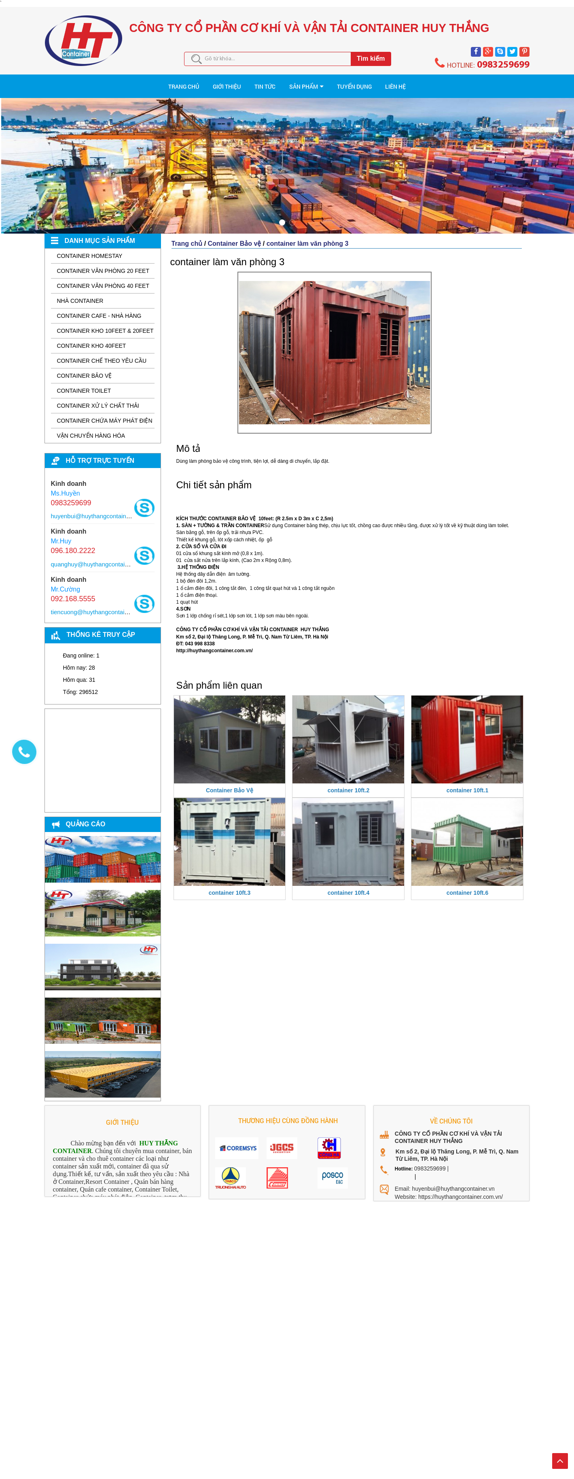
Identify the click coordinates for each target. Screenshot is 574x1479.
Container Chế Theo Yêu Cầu (102, 354)
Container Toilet (84, 384)
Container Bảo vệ (84, 369)
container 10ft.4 (348, 886)
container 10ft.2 (348, 784)
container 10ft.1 (467, 784)
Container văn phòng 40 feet (103, 279)
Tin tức (247, 83)
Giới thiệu (174, 83)
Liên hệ (483, 83)
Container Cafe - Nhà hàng (99, 309)
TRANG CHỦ (95, 83)
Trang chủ (187, 237)
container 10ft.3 (229, 886)
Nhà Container (80, 294)
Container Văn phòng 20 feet (103, 264)
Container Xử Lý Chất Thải (98, 399)
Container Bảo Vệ (229, 784)
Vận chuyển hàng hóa (91, 429)
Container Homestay (90, 249)
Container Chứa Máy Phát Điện (105, 414)
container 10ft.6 (467, 886)
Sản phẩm (321, 83)
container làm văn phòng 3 (308, 237)
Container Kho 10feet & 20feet (105, 324)
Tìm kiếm (371, 58)
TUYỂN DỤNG (407, 83)
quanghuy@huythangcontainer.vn (96, 557)
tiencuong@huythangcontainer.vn (96, 605)
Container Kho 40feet (91, 339)
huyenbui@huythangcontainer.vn (95, 509)
